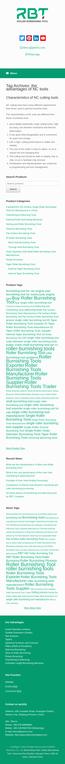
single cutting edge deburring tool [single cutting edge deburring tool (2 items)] (19, 596)
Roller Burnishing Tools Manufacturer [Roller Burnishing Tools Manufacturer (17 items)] (23, 369)
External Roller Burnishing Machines (24, 219)
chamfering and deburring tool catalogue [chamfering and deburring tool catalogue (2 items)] (26, 525)
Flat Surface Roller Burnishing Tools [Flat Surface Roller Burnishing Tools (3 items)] (25, 539)
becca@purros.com (34, 47)
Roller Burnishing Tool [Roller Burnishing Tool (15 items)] (30, 564)
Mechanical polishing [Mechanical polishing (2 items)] (14, 546)
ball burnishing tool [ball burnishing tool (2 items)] (13, 514)
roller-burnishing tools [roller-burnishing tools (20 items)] (30, 348)
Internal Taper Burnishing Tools (23, 273)
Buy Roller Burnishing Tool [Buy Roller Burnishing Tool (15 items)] (30, 300)
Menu (11, 73)
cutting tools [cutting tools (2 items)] (30, 532)
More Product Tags (15, 448)
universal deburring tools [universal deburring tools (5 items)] (42, 437)
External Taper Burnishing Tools (24, 268)
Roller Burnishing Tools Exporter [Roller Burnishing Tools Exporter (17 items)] (28, 361)
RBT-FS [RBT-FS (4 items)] (54, 345)
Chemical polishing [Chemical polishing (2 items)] (47, 529)
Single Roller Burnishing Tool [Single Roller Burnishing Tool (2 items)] (46, 596)
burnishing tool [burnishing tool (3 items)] (14, 517)
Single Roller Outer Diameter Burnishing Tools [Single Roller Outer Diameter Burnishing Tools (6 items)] (28, 432)
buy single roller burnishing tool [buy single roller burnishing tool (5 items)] (33, 302)
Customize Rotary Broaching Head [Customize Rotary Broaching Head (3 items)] (20, 306)
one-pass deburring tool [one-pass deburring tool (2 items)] (30, 550)
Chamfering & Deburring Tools (21, 215)
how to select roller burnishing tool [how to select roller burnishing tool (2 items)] (20, 543)
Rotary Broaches (14, 259)
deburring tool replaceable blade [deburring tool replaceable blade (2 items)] (43, 536)
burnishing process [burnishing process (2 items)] (30, 514)
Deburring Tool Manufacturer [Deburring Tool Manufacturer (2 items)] (17, 536)
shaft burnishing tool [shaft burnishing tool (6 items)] (19, 401)
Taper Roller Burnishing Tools (20, 264)
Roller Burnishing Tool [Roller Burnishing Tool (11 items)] (25, 352)
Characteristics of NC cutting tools (32, 97)
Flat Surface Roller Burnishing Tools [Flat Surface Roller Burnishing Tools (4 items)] (40, 316)
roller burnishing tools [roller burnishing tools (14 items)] (30, 568)
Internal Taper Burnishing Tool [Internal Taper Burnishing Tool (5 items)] (23, 334)
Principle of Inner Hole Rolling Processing (26, 480)
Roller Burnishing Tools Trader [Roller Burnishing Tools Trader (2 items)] (18, 592)
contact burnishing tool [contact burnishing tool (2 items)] (15, 532)
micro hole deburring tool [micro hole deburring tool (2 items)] (34, 546)
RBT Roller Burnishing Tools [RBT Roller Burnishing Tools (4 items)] (23, 557)
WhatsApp (34, 54)
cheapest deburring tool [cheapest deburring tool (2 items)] (29, 529)
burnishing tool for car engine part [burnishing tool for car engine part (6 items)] (28, 291)
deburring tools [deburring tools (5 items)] (33, 309)
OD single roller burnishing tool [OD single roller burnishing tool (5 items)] (40, 337)
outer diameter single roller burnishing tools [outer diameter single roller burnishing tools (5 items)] (31, 341)
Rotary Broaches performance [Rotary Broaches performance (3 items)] (40, 391)
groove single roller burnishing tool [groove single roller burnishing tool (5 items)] (26, 320)
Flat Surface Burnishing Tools (20, 233)
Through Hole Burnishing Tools (23, 247)
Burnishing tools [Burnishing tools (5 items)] (33, 517)
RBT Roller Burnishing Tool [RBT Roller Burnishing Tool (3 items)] (38, 553)
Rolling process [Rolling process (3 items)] (39, 592)
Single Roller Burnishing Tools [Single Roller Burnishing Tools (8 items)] (25, 417)
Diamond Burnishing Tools (19, 228)
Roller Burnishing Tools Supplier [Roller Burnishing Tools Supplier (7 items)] (29, 586)
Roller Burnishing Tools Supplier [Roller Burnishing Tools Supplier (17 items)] (27, 378)
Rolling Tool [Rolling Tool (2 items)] (53, 592)
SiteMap (9, 682)
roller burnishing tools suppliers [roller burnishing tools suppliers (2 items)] (43, 589)
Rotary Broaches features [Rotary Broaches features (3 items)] (16, 391)
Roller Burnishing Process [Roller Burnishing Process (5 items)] (38, 560)
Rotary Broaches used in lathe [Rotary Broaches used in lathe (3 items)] (38, 394)
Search (13, 189)
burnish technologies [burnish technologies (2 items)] (27, 521)
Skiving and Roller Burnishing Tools (23, 224)
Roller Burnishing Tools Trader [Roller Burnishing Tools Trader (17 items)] (31, 384)
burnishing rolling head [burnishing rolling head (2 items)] (47, 514)
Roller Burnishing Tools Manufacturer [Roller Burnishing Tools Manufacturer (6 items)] (31, 579)
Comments (13, 691)
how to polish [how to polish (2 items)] (50, 539)
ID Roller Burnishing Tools (19, 238)
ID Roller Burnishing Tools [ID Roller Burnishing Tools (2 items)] (45, 543)
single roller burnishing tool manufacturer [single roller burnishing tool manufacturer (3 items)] (27, 599)
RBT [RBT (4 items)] (21, 553)
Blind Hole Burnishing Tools (22, 242)
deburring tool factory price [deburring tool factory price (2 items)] (47, 532)
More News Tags (32, 608)
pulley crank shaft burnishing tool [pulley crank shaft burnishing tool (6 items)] (27, 344)
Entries (11, 686)
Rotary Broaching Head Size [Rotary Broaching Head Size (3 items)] (47, 398)
